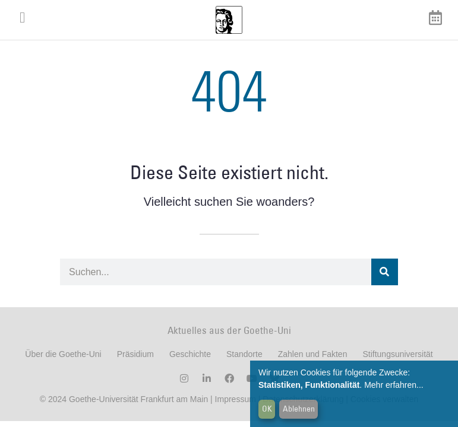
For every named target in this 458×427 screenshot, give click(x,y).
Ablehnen (299, 408)
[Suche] (384, 272)
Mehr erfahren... (394, 385)
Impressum (234, 399)
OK (267, 408)
